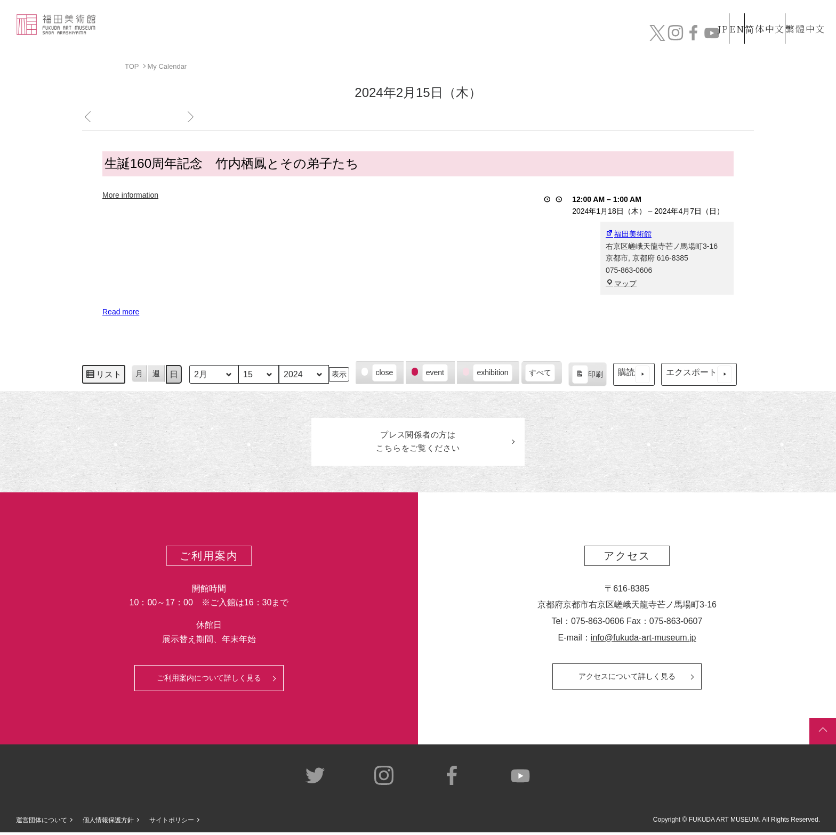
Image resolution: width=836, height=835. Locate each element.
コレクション (469, 36)
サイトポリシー (171, 822)
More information (130, 194)
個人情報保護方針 (108, 822)
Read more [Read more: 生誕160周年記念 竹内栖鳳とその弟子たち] (120, 311)
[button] (380, 372)
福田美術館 (629, 234)
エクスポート (699, 374)
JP (681, 15)
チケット (796, 36)
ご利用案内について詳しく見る (209, 680)
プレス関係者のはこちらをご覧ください (418, 443)
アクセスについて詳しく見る (627, 679)
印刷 (587, 375)
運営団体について (41, 822)
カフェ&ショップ (675, 36)
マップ (621, 283)
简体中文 (753, 15)
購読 (634, 374)
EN (714, 15)
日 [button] (174, 373)
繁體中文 (803, 15)
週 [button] (156, 373)
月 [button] (139, 373)
